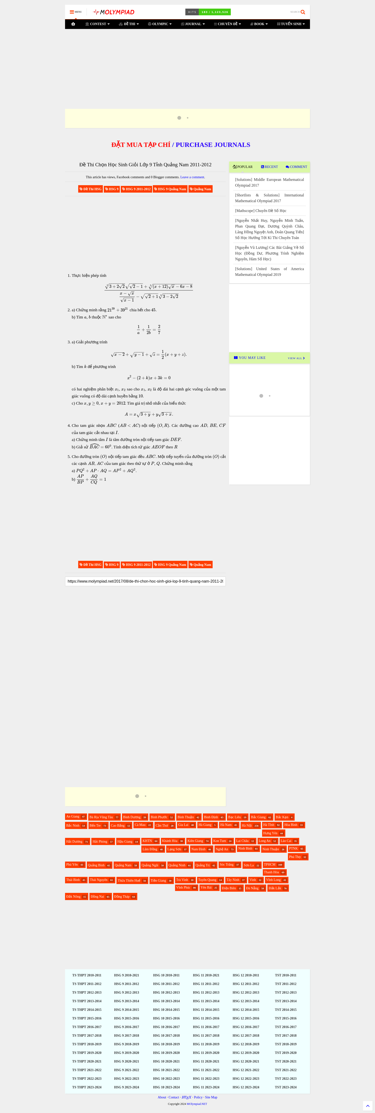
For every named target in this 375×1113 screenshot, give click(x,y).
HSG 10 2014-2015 (166, 1010)
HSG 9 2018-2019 (126, 1044)
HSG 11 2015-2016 (206, 1018)
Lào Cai (286, 841)
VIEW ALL (296, 358)
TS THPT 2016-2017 (86, 1027)
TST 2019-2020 (286, 1053)
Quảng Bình (96, 865)
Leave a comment (192, 177)
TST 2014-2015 (286, 1010)
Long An (264, 841)
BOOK (259, 24)
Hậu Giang (124, 841)
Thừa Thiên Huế (129, 880)
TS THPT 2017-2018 (86, 1035)
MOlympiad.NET (197, 1104)
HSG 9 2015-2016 (126, 1018)
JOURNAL (193, 24)
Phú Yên (72, 864)
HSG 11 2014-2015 (206, 1010)
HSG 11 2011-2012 (206, 984)
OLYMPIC (160, 24)
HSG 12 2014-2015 (246, 1010)
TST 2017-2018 (286, 1035)
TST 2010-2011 (286, 975)
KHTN (147, 841)
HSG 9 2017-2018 (126, 1035)
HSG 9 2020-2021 (126, 1061)
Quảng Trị (203, 865)
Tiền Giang (158, 880)
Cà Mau (140, 825)
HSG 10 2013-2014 (166, 1001)
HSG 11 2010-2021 (206, 975)
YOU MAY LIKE (250, 358)
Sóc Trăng (226, 864)
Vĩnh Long (273, 880)
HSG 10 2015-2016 (166, 1018)
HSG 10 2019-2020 (166, 1053)
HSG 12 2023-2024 (246, 1087)
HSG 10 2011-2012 (166, 984)
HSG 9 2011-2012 (126, 984)
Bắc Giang (258, 817)
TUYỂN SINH (291, 24)
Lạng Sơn (174, 849)
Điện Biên (229, 888)
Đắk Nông (73, 896)
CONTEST (97, 24)
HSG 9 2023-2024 (126, 1087)
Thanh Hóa (271, 872)
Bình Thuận (185, 817)
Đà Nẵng (252, 888)
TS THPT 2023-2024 (86, 1087)
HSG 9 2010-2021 (126, 975)
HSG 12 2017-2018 (246, 1035)
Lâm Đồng (150, 849)
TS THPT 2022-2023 (86, 1078)
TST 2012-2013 (286, 992)
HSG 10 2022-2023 (166, 1078)
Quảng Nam (123, 865)
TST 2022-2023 (286, 1078)
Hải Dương (74, 841)
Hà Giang (205, 825)
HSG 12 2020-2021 (246, 1061)
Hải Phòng (100, 841)
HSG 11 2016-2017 (206, 1027)
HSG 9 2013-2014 (126, 1001)
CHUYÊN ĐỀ (227, 24)
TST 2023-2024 (286, 1087)
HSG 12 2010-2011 (246, 975)
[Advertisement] (187, 62)
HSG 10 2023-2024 (166, 1087)
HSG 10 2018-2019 (166, 1044)
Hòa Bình (290, 825)
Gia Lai (183, 825)
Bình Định (211, 817)
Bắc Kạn (282, 817)
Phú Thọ (295, 857)
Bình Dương (132, 817)
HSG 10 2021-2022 (166, 1070)
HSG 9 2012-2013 (126, 992)
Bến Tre (95, 825)
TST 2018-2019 (286, 1044)
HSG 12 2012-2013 (246, 992)
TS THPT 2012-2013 (86, 992)
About (162, 1097)
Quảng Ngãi (150, 865)
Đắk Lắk (275, 888)
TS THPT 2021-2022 (86, 1070)
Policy (198, 1097)
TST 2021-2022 (286, 1070)
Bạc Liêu (234, 817)
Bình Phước (159, 817)
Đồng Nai (97, 896)
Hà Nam (226, 825)
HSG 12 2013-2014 (246, 1001)
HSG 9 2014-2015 (126, 1010)
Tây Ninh (232, 880)
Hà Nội (247, 825)
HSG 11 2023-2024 (206, 1087)
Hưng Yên (270, 833)
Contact (174, 1097)
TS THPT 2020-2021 (86, 1061)
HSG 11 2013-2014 (206, 1001)
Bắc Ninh (72, 825)
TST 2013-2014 (286, 1001)
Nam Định (198, 849)
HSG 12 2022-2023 (246, 1078)
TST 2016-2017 (286, 1027)
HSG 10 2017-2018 (166, 1035)
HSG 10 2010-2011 (166, 975)
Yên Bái (206, 887)
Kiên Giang (195, 841)
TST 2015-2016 (286, 1018)
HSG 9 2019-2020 (126, 1053)
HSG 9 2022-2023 (126, 1078)
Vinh (252, 880)
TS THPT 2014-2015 (86, 1010)
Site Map (211, 1097)
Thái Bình (73, 880)
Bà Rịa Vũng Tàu (101, 817)
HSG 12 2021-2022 (246, 1070)
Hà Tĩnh (268, 825)
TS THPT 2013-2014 (86, 1001)
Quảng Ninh (177, 865)
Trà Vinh (182, 880)
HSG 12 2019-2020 (246, 1053)
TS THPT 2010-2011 (86, 975)
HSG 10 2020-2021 (166, 1061)
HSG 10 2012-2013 (166, 992)
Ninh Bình (245, 848)
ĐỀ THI (129, 24)
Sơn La (249, 865)
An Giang (72, 816)
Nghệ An (222, 849)
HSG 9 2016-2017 (126, 1027)
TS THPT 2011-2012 (86, 984)
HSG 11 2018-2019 (206, 1044)
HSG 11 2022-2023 (206, 1078)
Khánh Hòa (169, 841)
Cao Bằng (118, 825)
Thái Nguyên (98, 880)
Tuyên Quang (207, 880)
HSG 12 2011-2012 (246, 984)
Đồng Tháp (122, 896)
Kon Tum (219, 841)
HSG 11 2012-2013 (206, 992)
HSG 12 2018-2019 (246, 1044)
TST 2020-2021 (286, 1061)
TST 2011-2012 (286, 984)
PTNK (293, 848)
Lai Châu (242, 841)
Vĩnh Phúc (183, 887)
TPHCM (270, 864)
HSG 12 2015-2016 (246, 1018)
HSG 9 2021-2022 (126, 1070)
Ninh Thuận (270, 849)
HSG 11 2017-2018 (206, 1035)
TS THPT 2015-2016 (86, 1018)
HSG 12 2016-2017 (246, 1027)
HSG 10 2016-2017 (166, 1027)
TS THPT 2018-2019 (86, 1044)
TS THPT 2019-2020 (86, 1053)
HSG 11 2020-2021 (206, 1061)
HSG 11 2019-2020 (206, 1053)
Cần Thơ (162, 825)
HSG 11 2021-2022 (206, 1070)
